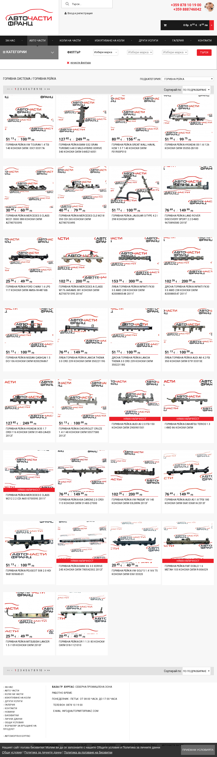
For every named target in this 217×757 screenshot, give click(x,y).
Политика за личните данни (43, 752)
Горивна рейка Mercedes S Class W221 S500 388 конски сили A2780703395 (27, 219)
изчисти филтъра (79, 62)
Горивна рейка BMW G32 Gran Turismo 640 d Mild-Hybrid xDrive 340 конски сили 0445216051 (80, 148)
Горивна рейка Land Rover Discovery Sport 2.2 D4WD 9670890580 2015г (182, 219)
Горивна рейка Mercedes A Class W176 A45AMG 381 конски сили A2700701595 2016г (81, 290)
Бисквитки (12, 715)
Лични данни (13, 719)
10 (40, 89)
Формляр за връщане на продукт (19, 728)
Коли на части (70, 40)
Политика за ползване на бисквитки (88, 752)
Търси (204, 52)
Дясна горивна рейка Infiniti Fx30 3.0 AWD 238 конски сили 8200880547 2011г (187, 290)
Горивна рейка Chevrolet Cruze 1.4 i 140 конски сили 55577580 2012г (80, 432)
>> (48, 89)
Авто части (37, 40)
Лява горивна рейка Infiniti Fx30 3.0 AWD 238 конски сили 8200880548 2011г (133, 290)
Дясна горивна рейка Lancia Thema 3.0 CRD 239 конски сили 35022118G (132, 361)
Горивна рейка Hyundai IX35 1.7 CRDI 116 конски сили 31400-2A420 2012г (28, 432)
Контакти (205, 40)
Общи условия (14, 722)
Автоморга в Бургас (17, 736)
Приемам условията (197, 749)
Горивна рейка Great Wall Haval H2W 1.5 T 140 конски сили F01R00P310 (133, 148)
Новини (10, 712)
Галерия (178, 40)
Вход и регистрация (78, 13)
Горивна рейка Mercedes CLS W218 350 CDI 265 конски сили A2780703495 (81, 219)
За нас (10, 40)
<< (8, 89)
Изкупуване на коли (109, 40)
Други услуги (148, 40)
